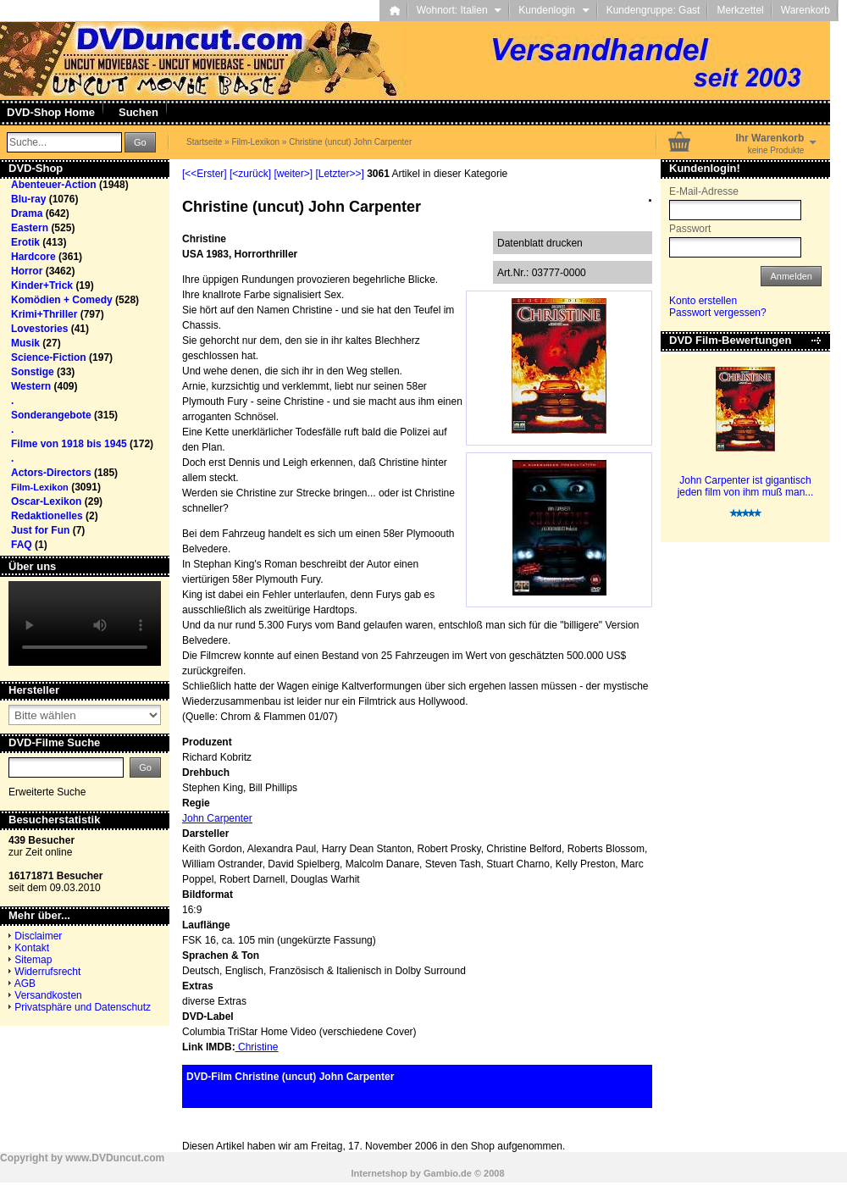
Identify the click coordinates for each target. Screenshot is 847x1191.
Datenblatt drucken (540, 243)
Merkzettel (740, 10)
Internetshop (379, 1173)
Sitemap (33, 960)
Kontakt (31, 948)
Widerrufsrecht (47, 972)
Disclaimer (38, 936)
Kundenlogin (553, 10)
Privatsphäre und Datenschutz (82, 1007)
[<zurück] (250, 174)
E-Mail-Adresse (704, 191)
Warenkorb (805, 10)
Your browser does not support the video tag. (84, 623)
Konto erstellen (703, 301)
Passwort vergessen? (718, 313)
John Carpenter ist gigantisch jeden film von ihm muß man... (746, 486)
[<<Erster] (204, 174)
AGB (25, 983)
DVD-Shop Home (51, 112)
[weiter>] (293, 174)
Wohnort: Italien (459, 10)
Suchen (138, 112)
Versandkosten (47, 995)
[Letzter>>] (339, 174)
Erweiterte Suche (47, 792)
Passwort (690, 229)
